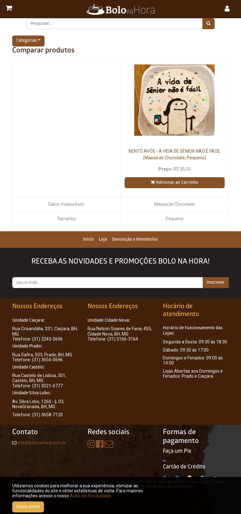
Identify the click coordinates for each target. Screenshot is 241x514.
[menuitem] (88, 239)
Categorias (26, 41)
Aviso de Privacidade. (91, 495)
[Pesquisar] (208, 23)
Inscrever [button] (216, 282)
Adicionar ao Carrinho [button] (174, 182)
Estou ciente (28, 507)
